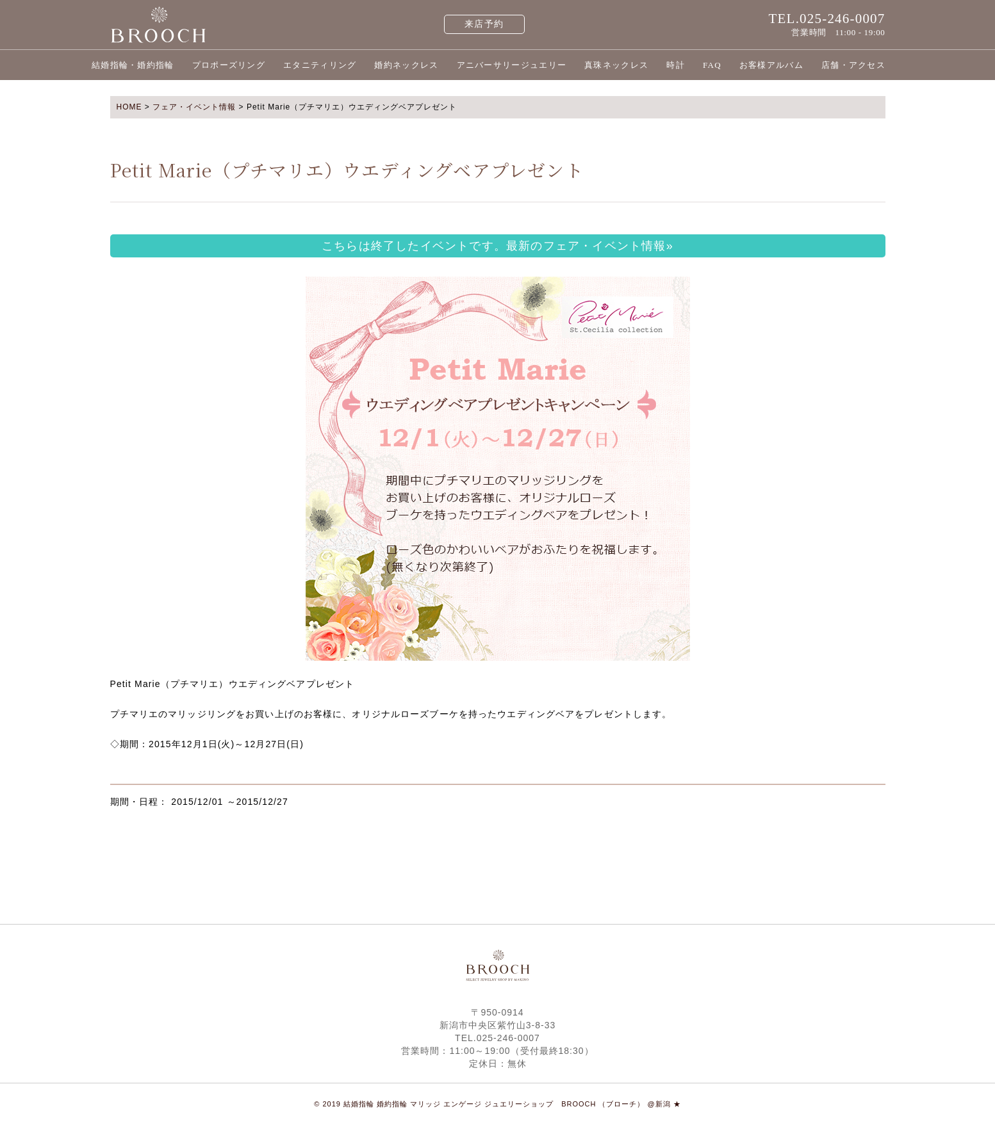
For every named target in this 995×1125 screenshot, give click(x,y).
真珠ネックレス (616, 65)
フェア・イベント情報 (194, 106)
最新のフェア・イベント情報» (589, 245)
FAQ (712, 65)
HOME (129, 106)
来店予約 (484, 24)
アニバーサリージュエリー (512, 65)
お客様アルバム (771, 65)
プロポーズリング (228, 65)
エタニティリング (319, 65)
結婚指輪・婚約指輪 (133, 65)
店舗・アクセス (853, 65)
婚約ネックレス (406, 65)
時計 (675, 65)
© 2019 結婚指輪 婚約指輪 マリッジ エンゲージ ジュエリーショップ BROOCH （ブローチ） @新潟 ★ (497, 1104)
